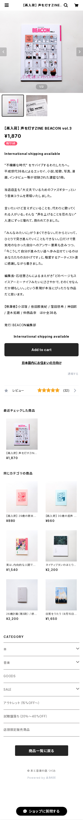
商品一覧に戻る (41, 751)
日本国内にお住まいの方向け (42, 363)
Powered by (41, 777)
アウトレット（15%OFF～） (22, 703)
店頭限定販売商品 (17, 729)
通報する (73, 373)
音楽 (7, 662)
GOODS (10, 676)
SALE (8, 689)
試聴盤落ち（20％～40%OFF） (26, 716)
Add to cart (41, 350)
